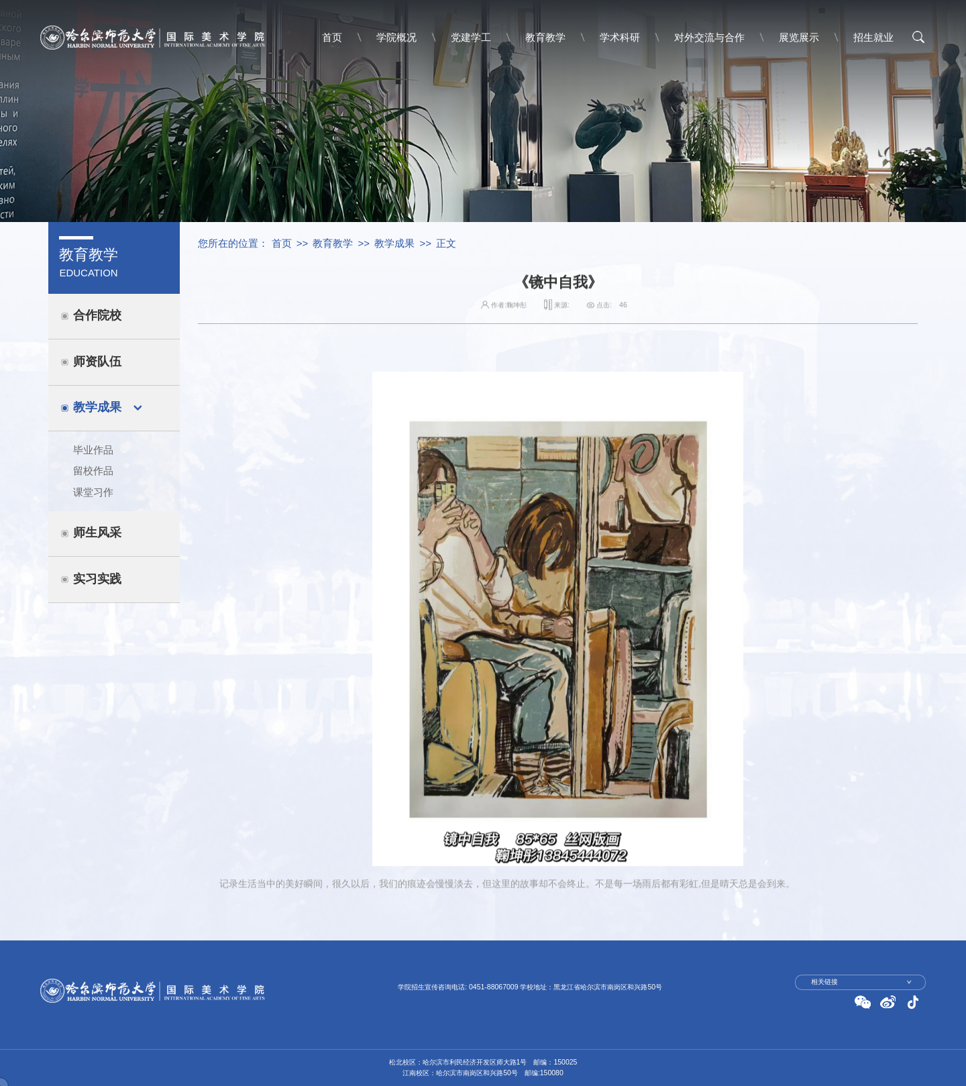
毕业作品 (93, 449)
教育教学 (545, 37)
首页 (332, 37)
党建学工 (471, 37)
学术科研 (620, 37)
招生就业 (873, 37)
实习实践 (97, 579)
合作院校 (97, 315)
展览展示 (799, 37)
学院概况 (396, 37)
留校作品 (93, 470)
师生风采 (97, 532)
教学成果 (97, 407)
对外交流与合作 (709, 37)
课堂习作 (93, 492)
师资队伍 (97, 361)
